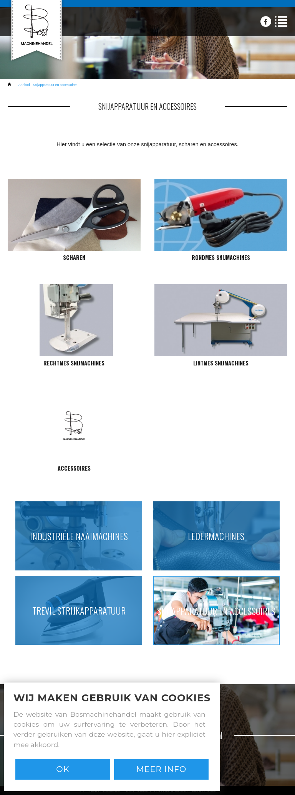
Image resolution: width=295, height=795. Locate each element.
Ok (62, 769)
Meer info (161, 769)
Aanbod (24, 85)
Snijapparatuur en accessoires (55, 85)
